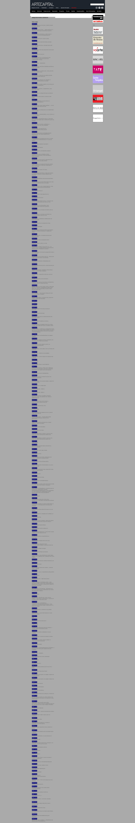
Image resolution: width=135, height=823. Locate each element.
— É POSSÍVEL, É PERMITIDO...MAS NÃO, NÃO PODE (42, 88)
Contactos (51, 7)
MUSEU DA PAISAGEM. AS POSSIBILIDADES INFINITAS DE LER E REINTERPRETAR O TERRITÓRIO (41, 133)
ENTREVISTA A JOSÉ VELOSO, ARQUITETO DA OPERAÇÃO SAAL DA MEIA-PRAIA (42, 159)
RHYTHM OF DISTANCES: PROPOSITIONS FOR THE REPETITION (42, 316)
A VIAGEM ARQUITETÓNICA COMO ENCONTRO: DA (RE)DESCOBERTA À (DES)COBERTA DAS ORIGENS (42, 173)
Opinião (73, 11)
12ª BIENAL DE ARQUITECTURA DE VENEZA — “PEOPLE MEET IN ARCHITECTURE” (42, 627)
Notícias (33, 11)
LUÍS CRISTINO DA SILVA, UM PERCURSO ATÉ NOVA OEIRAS (42, 45)
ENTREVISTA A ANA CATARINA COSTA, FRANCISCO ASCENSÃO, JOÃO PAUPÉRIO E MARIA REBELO (41, 154)
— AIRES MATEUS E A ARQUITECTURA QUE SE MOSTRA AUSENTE (42, 29)
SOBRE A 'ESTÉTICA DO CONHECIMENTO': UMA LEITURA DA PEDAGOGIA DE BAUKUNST (42, 186)
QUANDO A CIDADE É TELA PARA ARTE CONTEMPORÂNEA (40, 787)
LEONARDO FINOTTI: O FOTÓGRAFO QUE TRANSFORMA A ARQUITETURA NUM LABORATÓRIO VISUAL (41, 58)
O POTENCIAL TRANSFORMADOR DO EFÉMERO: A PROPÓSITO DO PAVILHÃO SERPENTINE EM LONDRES (43, 648)
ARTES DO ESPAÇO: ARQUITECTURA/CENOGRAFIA (39, 775)
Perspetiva (61, 11)
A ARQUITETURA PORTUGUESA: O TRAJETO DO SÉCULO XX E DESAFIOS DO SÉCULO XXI (42, 201)
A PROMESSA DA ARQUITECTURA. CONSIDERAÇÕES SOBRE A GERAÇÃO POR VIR (42, 544)
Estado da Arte (47, 11)
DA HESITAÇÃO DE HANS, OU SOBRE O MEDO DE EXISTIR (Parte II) (43, 674)
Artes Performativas (90, 11)
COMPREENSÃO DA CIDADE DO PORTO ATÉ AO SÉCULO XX (42, 209)
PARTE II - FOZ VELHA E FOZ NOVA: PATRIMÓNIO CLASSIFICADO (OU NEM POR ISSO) (43, 282)
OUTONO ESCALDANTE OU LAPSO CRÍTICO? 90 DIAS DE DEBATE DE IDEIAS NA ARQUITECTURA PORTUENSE (43, 697)
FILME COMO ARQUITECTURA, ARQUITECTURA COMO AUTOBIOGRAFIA (42, 469)
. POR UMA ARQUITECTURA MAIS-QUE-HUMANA (43, 49)
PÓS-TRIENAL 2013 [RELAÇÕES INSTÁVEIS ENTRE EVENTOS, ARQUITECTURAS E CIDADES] (43, 484)
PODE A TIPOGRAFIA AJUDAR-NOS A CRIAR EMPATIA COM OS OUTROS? (41, 422)
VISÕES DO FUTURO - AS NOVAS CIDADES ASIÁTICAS (41, 798)
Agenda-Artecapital (65, 7)
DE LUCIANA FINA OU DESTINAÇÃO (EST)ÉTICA (41, 101)
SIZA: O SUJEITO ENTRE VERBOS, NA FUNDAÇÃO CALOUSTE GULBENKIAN (43, 84)
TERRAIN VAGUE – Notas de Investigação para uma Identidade (42, 779)
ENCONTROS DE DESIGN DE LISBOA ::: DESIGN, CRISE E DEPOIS (42, 567)
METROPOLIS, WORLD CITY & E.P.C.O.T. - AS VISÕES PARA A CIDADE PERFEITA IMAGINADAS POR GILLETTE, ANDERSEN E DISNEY (43, 247)
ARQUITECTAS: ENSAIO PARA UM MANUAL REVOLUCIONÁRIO (41, 445)
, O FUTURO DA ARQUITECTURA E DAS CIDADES (43, 252)
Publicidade (44, 7)
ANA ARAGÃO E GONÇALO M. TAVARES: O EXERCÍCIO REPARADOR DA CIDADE (41, 79)
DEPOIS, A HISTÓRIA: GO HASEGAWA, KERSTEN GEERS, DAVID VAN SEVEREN (42, 297)
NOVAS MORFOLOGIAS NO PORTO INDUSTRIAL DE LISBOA (42, 811)
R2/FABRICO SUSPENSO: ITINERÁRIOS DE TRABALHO (41, 261)
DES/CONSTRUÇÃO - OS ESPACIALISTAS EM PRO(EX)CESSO (41, 235)
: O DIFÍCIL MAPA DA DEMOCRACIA (42, 25)
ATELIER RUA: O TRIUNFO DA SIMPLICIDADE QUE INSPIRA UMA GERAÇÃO (42, 75)
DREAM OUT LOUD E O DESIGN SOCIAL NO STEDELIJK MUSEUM (41, 376)
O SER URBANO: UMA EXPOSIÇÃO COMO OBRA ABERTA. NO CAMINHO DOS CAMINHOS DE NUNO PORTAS (43, 555)
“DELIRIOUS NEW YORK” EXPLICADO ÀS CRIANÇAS (41, 714)
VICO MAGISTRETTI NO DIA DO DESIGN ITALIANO (41, 308)
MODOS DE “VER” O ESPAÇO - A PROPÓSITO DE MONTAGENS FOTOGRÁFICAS (42, 820)
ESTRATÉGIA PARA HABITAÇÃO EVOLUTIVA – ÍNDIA (42, 666)
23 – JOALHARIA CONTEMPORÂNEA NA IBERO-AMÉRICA (42, 335)
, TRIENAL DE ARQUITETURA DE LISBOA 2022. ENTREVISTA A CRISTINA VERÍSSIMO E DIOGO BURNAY (42, 164)
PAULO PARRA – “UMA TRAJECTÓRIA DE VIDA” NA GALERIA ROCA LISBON (42, 293)
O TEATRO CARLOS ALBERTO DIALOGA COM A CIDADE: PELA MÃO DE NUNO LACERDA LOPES (42, 324)
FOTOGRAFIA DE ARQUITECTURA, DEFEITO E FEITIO (42, 727)
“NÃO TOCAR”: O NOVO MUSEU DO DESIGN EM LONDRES (42, 356)
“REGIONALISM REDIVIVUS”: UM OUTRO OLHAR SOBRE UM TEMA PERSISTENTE (43, 531)
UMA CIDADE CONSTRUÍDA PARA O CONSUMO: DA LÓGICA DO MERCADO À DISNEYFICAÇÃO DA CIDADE (43, 119)
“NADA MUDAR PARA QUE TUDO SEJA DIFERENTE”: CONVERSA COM (43, 499)
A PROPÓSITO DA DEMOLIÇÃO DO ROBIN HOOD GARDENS (42, 731)
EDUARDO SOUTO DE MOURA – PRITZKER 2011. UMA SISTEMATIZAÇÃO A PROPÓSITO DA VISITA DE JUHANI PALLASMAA (43, 589)
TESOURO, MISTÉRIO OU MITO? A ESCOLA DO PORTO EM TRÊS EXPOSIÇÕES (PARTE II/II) (42, 433)
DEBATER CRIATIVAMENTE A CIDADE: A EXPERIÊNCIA (41, 722)
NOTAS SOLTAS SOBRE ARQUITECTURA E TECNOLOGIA (41, 803)
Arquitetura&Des (80, 11)
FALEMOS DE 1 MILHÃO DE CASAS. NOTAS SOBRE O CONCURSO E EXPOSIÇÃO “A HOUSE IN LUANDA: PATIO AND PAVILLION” (43, 598)
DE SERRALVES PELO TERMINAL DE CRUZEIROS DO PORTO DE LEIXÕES (42, 339)
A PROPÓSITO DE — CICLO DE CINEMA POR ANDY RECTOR (43, 105)
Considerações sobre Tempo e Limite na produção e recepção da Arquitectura (42, 757)
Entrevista (39, 11)
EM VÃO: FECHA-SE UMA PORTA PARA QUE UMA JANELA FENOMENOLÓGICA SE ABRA (43, 181)
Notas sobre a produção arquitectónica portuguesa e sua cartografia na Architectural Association (42, 742)
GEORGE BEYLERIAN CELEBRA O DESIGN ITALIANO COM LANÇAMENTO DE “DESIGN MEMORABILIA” (41, 396)
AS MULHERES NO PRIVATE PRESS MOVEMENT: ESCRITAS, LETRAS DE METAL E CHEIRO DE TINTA (42, 230)
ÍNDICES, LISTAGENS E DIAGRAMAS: (42, 464)
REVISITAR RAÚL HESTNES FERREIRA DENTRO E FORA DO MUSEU (43, 66)
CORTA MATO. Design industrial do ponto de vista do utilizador (42, 509)
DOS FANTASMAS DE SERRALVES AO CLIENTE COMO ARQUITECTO (42, 412)
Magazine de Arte (35, 7)
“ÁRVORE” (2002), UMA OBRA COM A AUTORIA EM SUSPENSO (43, 348)
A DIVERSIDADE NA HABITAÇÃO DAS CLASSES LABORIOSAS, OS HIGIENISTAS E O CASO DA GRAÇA (42, 139)
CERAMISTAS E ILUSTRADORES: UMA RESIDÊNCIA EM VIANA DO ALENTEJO (40, 205)
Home (57, 7)
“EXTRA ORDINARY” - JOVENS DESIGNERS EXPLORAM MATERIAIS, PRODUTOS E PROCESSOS (41, 417)
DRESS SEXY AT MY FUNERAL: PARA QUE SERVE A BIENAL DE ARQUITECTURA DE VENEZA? (43, 520)
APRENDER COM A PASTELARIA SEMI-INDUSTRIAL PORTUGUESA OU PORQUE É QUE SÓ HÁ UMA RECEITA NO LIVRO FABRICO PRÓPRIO (43, 703)
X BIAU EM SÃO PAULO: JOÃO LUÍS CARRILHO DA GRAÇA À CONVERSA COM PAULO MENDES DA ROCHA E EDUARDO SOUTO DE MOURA (42, 368)
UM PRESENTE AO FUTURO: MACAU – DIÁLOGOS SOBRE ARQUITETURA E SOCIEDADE (43, 256)
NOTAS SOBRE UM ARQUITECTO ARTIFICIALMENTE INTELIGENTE (39, 128)
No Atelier (99, 11)
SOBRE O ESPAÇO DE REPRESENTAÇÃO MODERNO (40, 815)
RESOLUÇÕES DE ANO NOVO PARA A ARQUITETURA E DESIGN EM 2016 (40, 401)
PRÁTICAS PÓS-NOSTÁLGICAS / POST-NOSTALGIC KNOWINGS (43, 265)
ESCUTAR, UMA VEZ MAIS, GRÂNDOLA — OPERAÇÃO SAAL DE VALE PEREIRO (41, 124)
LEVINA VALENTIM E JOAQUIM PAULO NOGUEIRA (40, 536)
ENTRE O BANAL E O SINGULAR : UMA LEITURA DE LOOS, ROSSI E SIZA (42, 70)
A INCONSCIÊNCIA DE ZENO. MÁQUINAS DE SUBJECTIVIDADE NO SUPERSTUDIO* (42, 457)
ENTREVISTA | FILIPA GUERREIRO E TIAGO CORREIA (41, 632)
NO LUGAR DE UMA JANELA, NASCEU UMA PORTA (41, 96)
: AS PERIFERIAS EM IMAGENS (41, 344)
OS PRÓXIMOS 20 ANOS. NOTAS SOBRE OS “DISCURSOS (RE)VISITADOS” (41, 639)
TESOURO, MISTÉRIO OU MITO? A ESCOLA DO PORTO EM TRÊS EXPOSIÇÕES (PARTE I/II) (42, 438)
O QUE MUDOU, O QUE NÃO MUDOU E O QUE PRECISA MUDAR (42, 612)
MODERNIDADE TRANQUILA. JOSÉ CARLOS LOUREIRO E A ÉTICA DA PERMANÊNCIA (41, 34)
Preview (68, 11)
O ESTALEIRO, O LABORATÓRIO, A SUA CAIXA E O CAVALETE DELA (43, 114)
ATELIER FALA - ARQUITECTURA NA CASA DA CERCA (42, 274)
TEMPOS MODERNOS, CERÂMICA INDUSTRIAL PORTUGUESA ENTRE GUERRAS (42, 269)
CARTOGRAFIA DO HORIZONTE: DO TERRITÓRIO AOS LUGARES (43, 109)
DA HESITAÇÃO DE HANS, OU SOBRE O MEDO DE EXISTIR (43, 679)
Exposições (54, 11)
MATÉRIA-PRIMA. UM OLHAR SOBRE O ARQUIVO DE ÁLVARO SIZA (43, 381)
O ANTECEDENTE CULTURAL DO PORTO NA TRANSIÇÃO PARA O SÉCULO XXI (41, 214)
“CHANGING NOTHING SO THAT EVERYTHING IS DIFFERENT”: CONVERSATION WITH (43, 504)
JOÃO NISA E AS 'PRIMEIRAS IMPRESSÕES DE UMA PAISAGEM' (42, 218)
